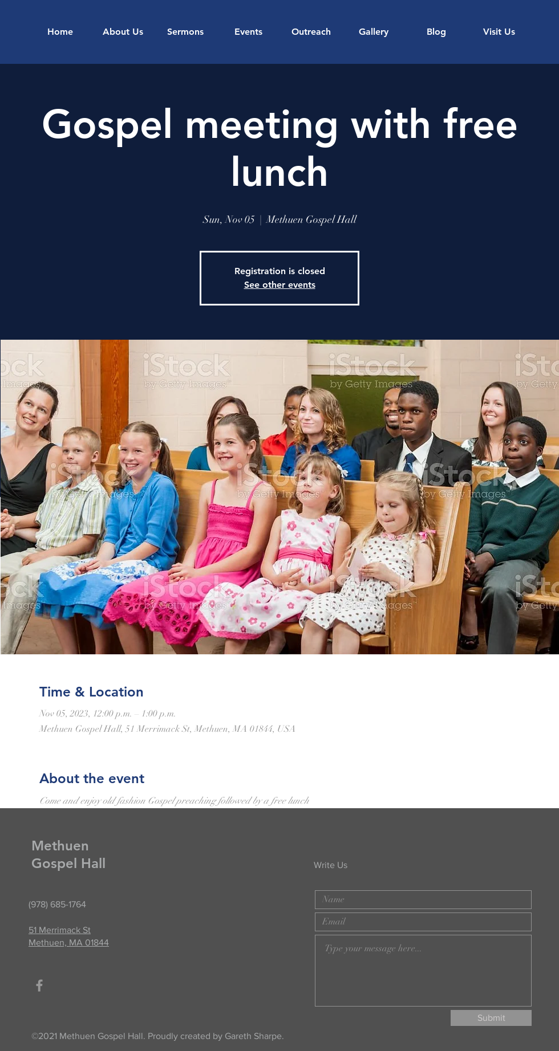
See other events (279, 284)
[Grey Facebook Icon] (39, 985)
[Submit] (491, 1018)
